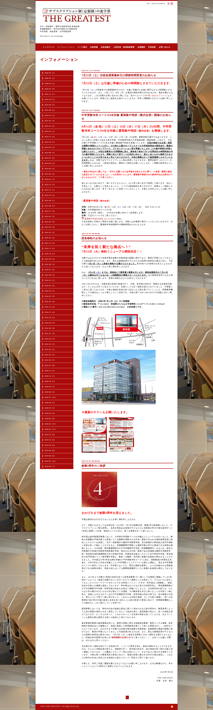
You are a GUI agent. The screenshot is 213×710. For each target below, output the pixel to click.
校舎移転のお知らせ (94, 238)
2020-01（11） (51, 429)
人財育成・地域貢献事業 (123, 47)
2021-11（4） (50, 312)
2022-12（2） (50, 243)
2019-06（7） (50, 466)
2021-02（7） (50, 360)
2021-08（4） (50, 328)
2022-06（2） (50, 275)
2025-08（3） (50, 110)
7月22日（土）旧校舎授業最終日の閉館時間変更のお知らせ (119, 75)
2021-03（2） (50, 355)
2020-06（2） (50, 402)
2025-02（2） (50, 126)
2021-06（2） (50, 339)
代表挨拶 (152, 47)
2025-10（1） (50, 99)
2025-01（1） (50, 131)
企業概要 (141, 47)
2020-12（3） (50, 371)
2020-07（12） (51, 397)
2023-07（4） (50, 211)
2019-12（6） (50, 434)
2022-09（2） (50, 259)
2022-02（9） (50, 296)
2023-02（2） (50, 232)
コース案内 (82, 47)
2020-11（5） (50, 376)
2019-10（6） (50, 445)
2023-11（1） (50, 190)
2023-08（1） (50, 206)
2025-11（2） (50, 94)
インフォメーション (66, 47)
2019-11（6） (50, 440)
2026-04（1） (50, 73)
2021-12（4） (50, 307)
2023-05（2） (50, 216)
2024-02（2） (50, 174)
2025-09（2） (50, 105)
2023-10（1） (50, 195)
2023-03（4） (50, 227)
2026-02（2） (50, 83)
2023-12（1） (50, 184)
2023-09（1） (50, 200)
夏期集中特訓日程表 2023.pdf (98, 219)
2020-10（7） (50, 381)
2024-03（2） (50, 168)
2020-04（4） (50, 413)
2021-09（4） (50, 323)
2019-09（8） (50, 450)
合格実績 (94, 47)
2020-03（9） (50, 418)
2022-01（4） (50, 301)
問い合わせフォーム (157, 95)
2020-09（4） (50, 387)
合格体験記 (105, 47)
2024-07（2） (50, 158)
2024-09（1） (50, 147)
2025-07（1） (50, 115)
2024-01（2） (50, 179)
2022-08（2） (50, 264)
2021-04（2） (50, 349)
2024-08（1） (50, 152)
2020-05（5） (50, 408)
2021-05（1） (50, 344)
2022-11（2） (50, 248)
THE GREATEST (53, 706)
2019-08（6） (50, 456)
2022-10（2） (50, 254)
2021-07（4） (50, 333)
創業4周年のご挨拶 (93, 465)
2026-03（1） (50, 78)
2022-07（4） (50, 269)
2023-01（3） (50, 238)
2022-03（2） (50, 291)
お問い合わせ (164, 47)
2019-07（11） (51, 461)
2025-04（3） (50, 121)
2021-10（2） (50, 317)
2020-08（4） (50, 392)
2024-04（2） (50, 163)
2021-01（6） (50, 365)
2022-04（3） (50, 285)
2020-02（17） (51, 424)
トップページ (48, 47)
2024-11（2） (50, 137)
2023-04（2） (50, 222)
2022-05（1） (50, 280)
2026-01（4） (50, 89)
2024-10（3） (50, 142)
